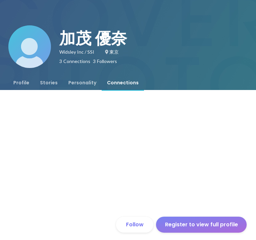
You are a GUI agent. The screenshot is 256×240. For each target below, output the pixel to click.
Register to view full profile (201, 224)
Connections (123, 82)
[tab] (21, 83)
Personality (82, 82)
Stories (49, 82)
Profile (21, 82)
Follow (135, 224)
